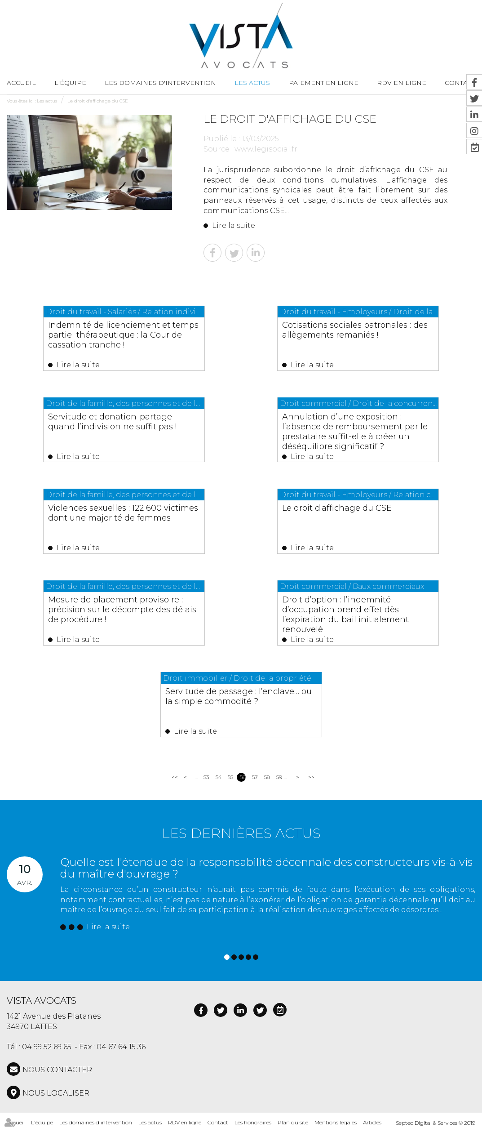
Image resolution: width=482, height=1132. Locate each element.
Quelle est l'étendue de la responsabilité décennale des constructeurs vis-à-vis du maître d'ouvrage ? (266, 868)
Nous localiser (55, 1093)
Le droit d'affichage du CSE (97, 101)
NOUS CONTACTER (57, 1069)
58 (267, 777)
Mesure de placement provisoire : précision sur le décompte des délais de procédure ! (122, 609)
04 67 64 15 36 (121, 1047)
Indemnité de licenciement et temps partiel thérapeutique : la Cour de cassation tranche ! (123, 335)
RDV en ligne (401, 83)
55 (230, 777)
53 (206, 777)
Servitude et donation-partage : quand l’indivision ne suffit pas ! (112, 422)
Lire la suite (233, 225)
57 (255, 777)
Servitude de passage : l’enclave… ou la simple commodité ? (238, 696)
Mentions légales (335, 1122)
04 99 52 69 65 (46, 1047)
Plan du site (293, 1122)
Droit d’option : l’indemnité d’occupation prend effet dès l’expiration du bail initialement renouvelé (345, 614)
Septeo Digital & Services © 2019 (435, 1122)
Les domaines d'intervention (160, 83)
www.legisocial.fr (265, 149)
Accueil (21, 83)
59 (279, 777)
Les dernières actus (241, 833)
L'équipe (70, 83)
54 (218, 777)
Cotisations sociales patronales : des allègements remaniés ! (355, 330)
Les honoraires (252, 1122)
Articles (372, 1122)
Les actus (252, 83)
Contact (218, 1122)
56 (243, 777)
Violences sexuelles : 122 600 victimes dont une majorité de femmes (123, 513)
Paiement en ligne (323, 83)
